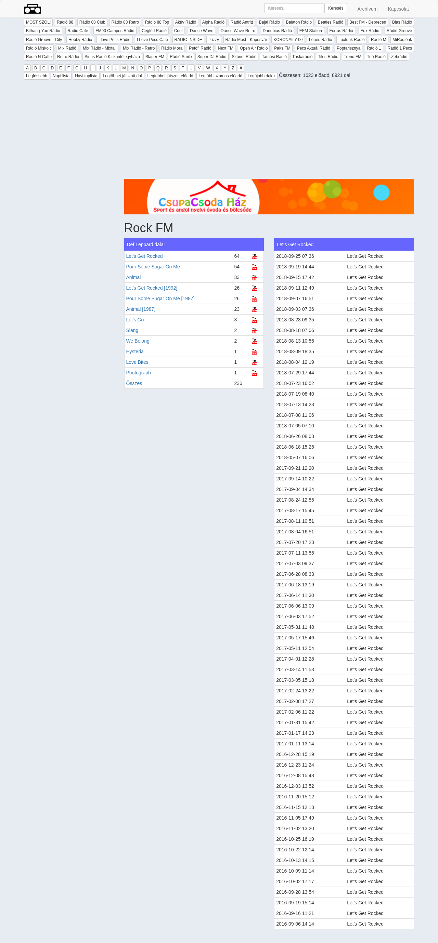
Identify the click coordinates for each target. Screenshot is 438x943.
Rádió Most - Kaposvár (246, 39)
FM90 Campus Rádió (114, 30)
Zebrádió (399, 56)
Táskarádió (302, 56)
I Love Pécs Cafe (152, 39)
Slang (132, 330)
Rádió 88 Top (157, 22)
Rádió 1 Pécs (400, 48)
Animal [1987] (141, 309)
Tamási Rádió (274, 56)
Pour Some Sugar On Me (153, 266)
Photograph (138, 372)
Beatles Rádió (331, 22)
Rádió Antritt (242, 22)
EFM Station (310, 30)
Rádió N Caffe (39, 56)
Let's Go (135, 319)
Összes (134, 383)
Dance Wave (201, 30)
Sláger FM (154, 56)
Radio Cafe (77, 30)
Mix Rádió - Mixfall (99, 48)
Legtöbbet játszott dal (122, 76)
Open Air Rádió (254, 48)
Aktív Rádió (185, 22)
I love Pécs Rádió (114, 39)
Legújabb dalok (261, 76)
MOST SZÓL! (38, 22)
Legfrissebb (36, 76)
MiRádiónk (402, 39)
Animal (133, 277)
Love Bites (137, 362)
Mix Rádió (67, 48)
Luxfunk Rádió (351, 39)
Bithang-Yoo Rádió (43, 30)
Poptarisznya (348, 48)
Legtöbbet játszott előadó (170, 76)
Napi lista (61, 76)
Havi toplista (86, 76)
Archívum (367, 9)
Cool (178, 30)
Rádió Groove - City (44, 39)
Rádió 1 (374, 48)
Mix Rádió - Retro (139, 48)
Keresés (335, 8)
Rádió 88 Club (92, 22)
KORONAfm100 (287, 39)
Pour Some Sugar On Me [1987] (160, 298)
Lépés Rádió (320, 39)
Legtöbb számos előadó (220, 76)
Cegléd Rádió (154, 30)
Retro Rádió (68, 56)
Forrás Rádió (341, 30)
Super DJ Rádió (212, 56)
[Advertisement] (269, 131)
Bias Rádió (402, 22)
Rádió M (378, 39)
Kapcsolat (398, 9)
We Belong (138, 341)
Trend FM (353, 56)
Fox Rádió (370, 30)
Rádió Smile (181, 56)
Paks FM (282, 48)
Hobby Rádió (80, 39)
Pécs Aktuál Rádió (313, 48)
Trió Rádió (376, 56)
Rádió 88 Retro (125, 22)
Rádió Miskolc (39, 48)
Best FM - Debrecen (367, 22)
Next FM (225, 48)
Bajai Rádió (269, 22)
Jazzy (213, 39)
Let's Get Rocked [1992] (152, 288)
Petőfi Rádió (200, 48)
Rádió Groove (399, 30)
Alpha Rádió (213, 22)
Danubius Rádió (277, 30)
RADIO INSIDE (188, 39)
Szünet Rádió (244, 56)
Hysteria (135, 351)
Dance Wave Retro (238, 30)
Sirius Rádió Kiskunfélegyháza (112, 56)
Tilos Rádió (328, 56)
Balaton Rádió (299, 22)
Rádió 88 (65, 22)
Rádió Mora (171, 48)
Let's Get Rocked (144, 256)
